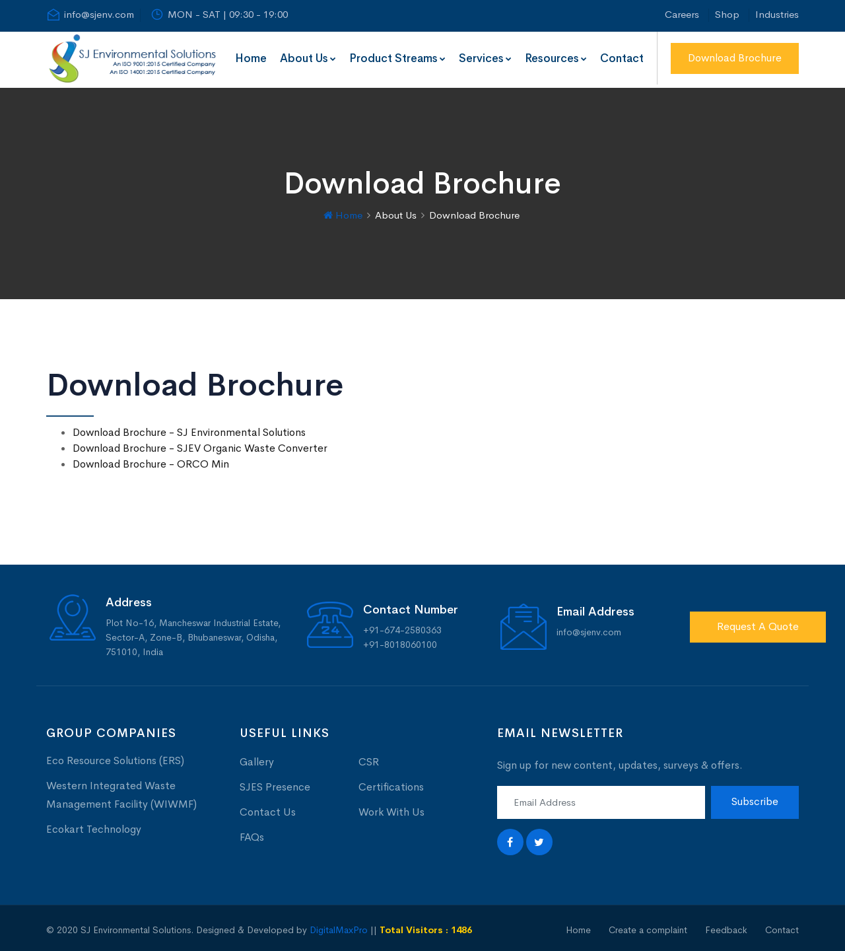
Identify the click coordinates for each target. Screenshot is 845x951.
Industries (777, 14)
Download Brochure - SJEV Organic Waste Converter (200, 445)
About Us (308, 58)
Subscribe (754, 799)
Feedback (726, 927)
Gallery (257, 758)
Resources (556, 58)
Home (251, 58)
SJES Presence (275, 784)
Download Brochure (735, 58)
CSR (368, 758)
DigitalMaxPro (339, 927)
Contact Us (268, 809)
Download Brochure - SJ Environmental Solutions (189, 430)
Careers (682, 14)
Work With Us (391, 809)
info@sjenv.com (90, 14)
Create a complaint (648, 927)
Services (485, 58)
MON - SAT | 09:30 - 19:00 (219, 14)
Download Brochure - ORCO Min (151, 461)
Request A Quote (758, 623)
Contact (622, 58)
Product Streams (397, 58)
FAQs (252, 834)
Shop (727, 14)
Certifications (391, 784)
